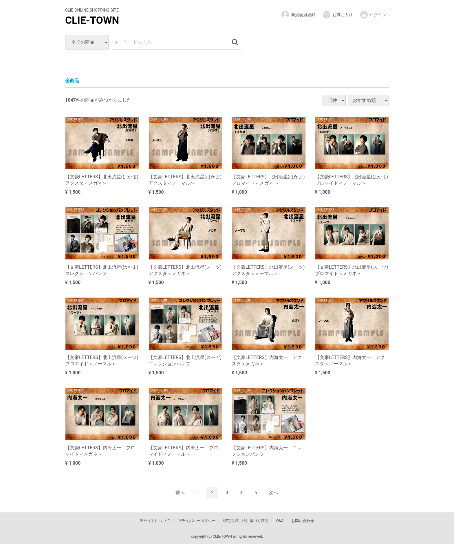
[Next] (273, 492)
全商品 (72, 80)
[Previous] (180, 492)
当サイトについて (155, 520)
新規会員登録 (298, 14)
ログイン (373, 14)
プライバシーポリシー (196, 520)
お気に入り (337, 14)
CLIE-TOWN (92, 20)
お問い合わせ (302, 520)
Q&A (280, 520)
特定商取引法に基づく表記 (245, 520)
